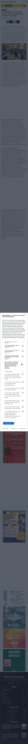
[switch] (22, 346)
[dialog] (14, 372)
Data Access (14, 428)
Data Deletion (5, 428)
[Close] (25, 315)
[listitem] (14, 342)
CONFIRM (8, 423)
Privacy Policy (22, 428)
